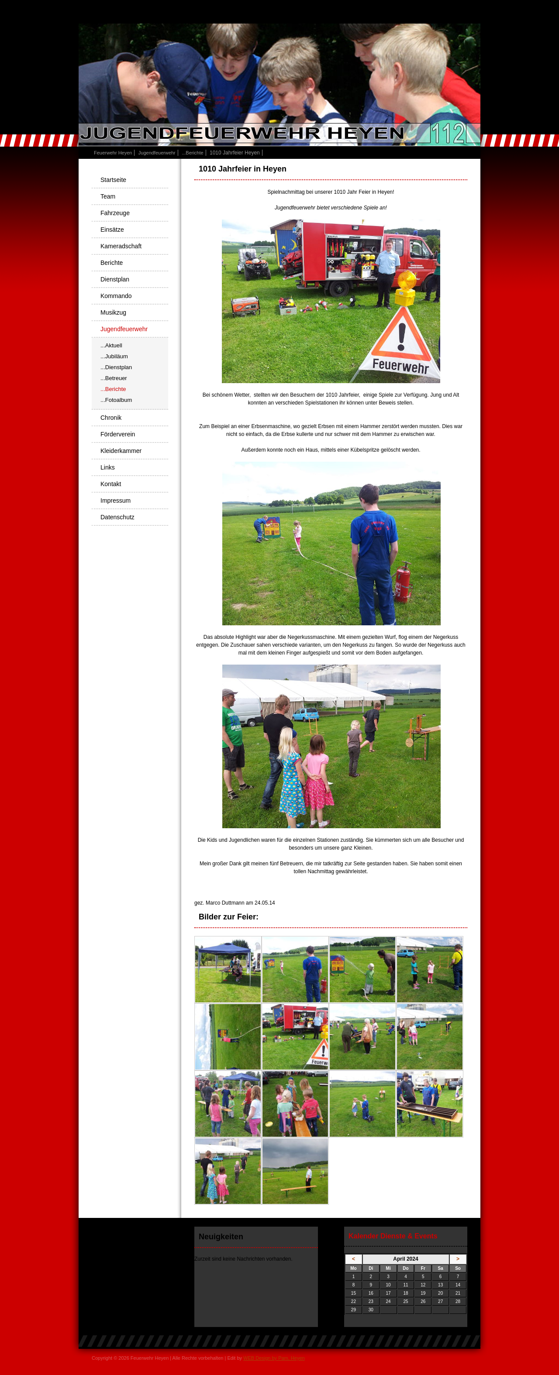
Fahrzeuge (115, 212)
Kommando (116, 295)
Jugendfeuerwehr (157, 152)
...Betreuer (113, 378)
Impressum (115, 500)
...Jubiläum (114, 356)
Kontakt (110, 483)
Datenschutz (117, 517)
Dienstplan (114, 279)
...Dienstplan (116, 367)
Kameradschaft (120, 246)
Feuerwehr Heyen (113, 152)
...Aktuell (111, 345)
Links (107, 467)
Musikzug (113, 312)
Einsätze (112, 229)
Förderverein (117, 434)
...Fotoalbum (116, 400)
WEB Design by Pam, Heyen (274, 1358)
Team (107, 196)
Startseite (113, 179)
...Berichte (193, 152)
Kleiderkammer (120, 450)
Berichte (111, 262)
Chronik (110, 417)
